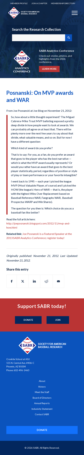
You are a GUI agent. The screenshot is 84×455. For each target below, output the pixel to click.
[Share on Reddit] (46, 281)
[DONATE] (42, 430)
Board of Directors (42, 397)
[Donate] (28, 320)
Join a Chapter (39, 3)
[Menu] (73, 12)
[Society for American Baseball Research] (35, 12)
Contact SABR (42, 414)
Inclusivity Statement (41, 409)
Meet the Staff (42, 392)
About (42, 381)
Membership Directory (63, 3)
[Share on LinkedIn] (34, 281)
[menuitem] (19, 3)
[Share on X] (23, 281)
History (42, 386)
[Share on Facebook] (12, 281)
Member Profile (19, 3)
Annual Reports (42, 403)
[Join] (58, 320)
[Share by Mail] (58, 281)
